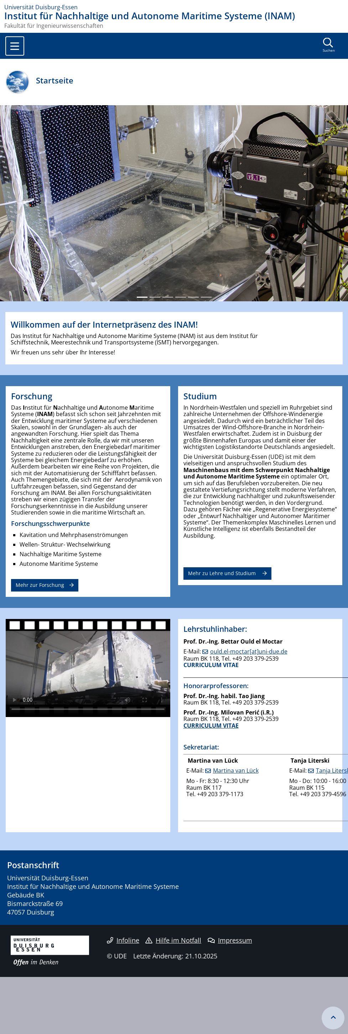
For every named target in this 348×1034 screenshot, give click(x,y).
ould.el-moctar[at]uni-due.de (248, 651)
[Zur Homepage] (174, 7)
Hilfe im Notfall (173, 940)
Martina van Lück (236, 770)
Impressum (230, 940)
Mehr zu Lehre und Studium (222, 573)
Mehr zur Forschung (40, 585)
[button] (26, 203)
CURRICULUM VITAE (211, 665)
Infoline (123, 940)
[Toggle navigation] (14, 46)
